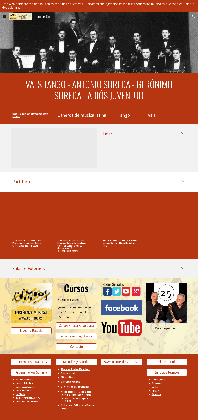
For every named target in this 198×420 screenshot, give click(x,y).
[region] (99, 6)
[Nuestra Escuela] (31, 331)
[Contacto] (76, 347)
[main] (99, 89)
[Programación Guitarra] (31, 372)
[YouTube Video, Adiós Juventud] (31, 216)
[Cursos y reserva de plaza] (76, 326)
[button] (4, 16)
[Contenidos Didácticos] (31, 362)
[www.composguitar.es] (76, 336)
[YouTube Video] (121, 216)
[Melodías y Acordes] (76, 362)
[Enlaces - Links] (167, 362)
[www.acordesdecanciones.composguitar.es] (121, 362)
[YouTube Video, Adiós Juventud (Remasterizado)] (76, 216)
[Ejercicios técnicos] (167, 372)
